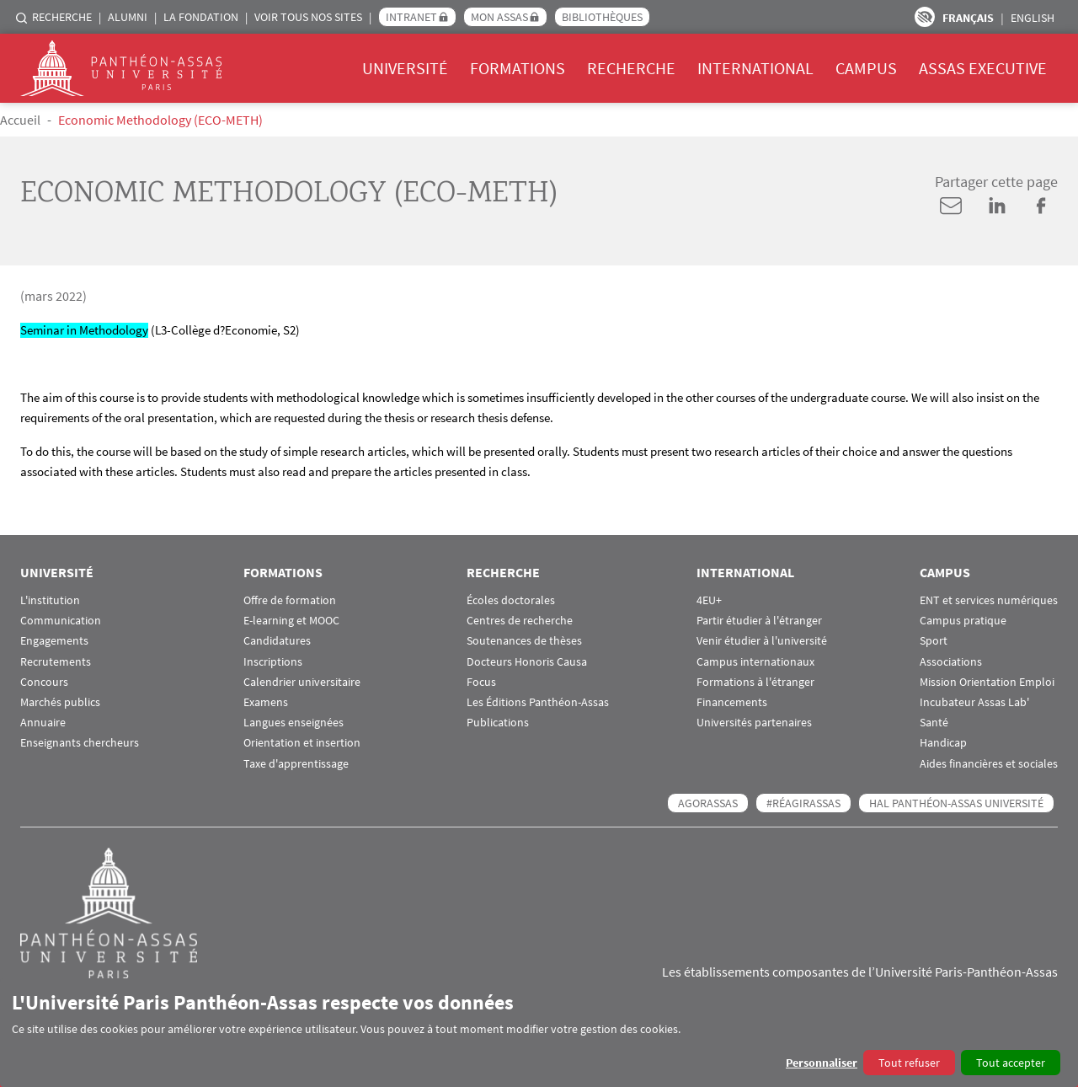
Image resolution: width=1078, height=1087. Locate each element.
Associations (951, 662)
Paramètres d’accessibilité (925, 17)
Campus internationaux (755, 662)
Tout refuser (909, 1062)
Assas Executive (983, 67)
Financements (731, 702)
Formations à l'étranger (755, 682)
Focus (481, 682)
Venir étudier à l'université (761, 641)
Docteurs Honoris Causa (527, 662)
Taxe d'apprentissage (296, 764)
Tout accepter (1010, 1062)
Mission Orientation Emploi (987, 682)
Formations (517, 67)
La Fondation (200, 16)
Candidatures (277, 641)
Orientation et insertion (301, 743)
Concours (44, 682)
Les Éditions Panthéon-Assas (538, 702)
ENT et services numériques (989, 600)
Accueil (20, 119)
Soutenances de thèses (524, 641)
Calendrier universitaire (301, 682)
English (1032, 17)
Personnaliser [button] (821, 1062)
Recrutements (55, 662)
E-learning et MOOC (291, 620)
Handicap (943, 743)
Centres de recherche (520, 620)
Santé (934, 722)
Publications (498, 722)
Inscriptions (272, 662)
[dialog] (539, 1032)
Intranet (411, 17)
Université (405, 67)
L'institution (50, 600)
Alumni (127, 16)
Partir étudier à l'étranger (759, 620)
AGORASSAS (708, 803)
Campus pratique (963, 620)
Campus (866, 67)
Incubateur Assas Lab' (974, 702)
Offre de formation (289, 600)
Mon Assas (499, 17)
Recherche (62, 16)
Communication (60, 620)
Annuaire (43, 722)
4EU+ (709, 600)
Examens (265, 702)
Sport (933, 641)
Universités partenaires (754, 722)
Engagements (54, 641)
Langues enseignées (293, 722)
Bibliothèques (602, 17)
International (755, 67)
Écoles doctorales (511, 600)
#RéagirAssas (803, 803)
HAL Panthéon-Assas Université (956, 803)
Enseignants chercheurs (79, 743)
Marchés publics (60, 702)
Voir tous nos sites (308, 16)
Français (968, 17)
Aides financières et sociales (989, 764)
